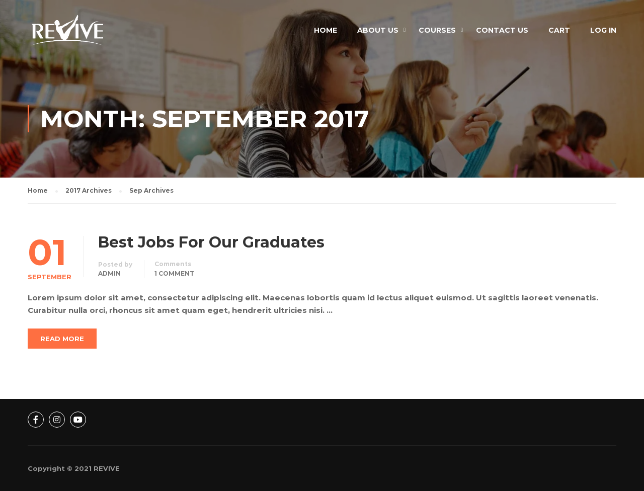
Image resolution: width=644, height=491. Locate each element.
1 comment (174, 273)
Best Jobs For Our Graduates (211, 242)
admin (109, 273)
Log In (603, 30)
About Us (377, 30)
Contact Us (502, 30)
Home (325, 30)
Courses (437, 30)
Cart (559, 30)
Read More (62, 339)
